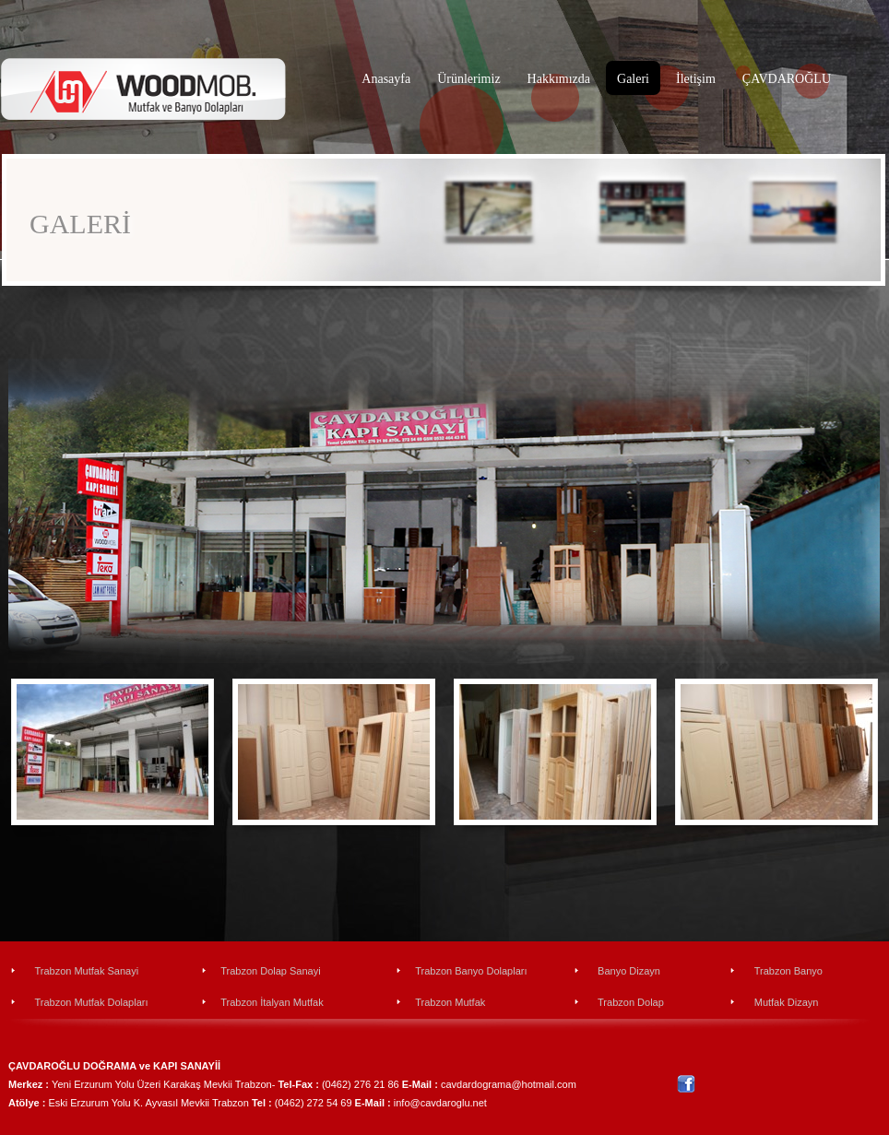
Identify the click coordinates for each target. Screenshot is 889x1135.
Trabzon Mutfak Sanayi (86, 970)
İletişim (696, 79)
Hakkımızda (558, 79)
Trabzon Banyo (788, 970)
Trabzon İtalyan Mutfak (271, 1002)
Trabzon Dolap (631, 1002)
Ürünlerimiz (468, 79)
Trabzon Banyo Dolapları (471, 970)
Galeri (633, 79)
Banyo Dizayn (629, 970)
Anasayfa (386, 79)
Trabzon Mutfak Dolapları (91, 1002)
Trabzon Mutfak (450, 1002)
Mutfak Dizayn (786, 1002)
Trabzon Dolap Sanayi (270, 970)
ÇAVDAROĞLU (786, 79)
